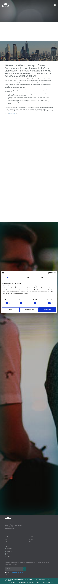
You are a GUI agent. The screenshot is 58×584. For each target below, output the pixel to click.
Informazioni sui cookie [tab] (48, 277)
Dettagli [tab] (29, 277)
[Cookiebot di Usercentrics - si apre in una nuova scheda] (49, 273)
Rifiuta (11, 309)
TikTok (7, 556)
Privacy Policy (13, 582)
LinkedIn (8, 553)
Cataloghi (31, 536)
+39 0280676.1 (10, 526)
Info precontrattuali (34, 582)
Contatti (31, 539)
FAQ (6, 541)
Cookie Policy (22, 582)
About (6, 536)
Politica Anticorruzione (47, 582)
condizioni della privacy (18, 572)
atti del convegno (12, 113)
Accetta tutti (47, 309)
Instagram (8, 551)
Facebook (8, 548)
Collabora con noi (33, 541)
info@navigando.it (12, 528)
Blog (6, 539)
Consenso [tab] (10, 277)
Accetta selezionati (29, 309)
